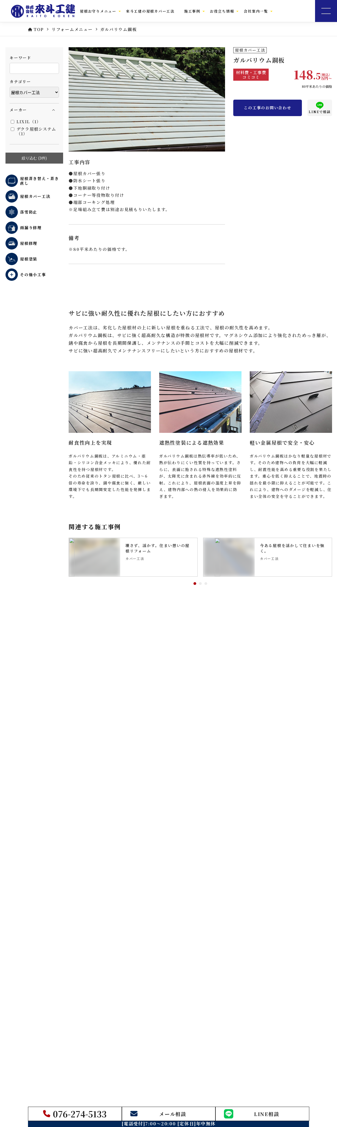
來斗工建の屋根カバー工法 (150, 11)
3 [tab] (205, 583)
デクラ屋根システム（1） (33, 131)
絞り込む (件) (34, 158)
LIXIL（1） (26, 121)
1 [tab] (194, 583)
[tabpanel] (133, 557)
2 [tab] (200, 583)
